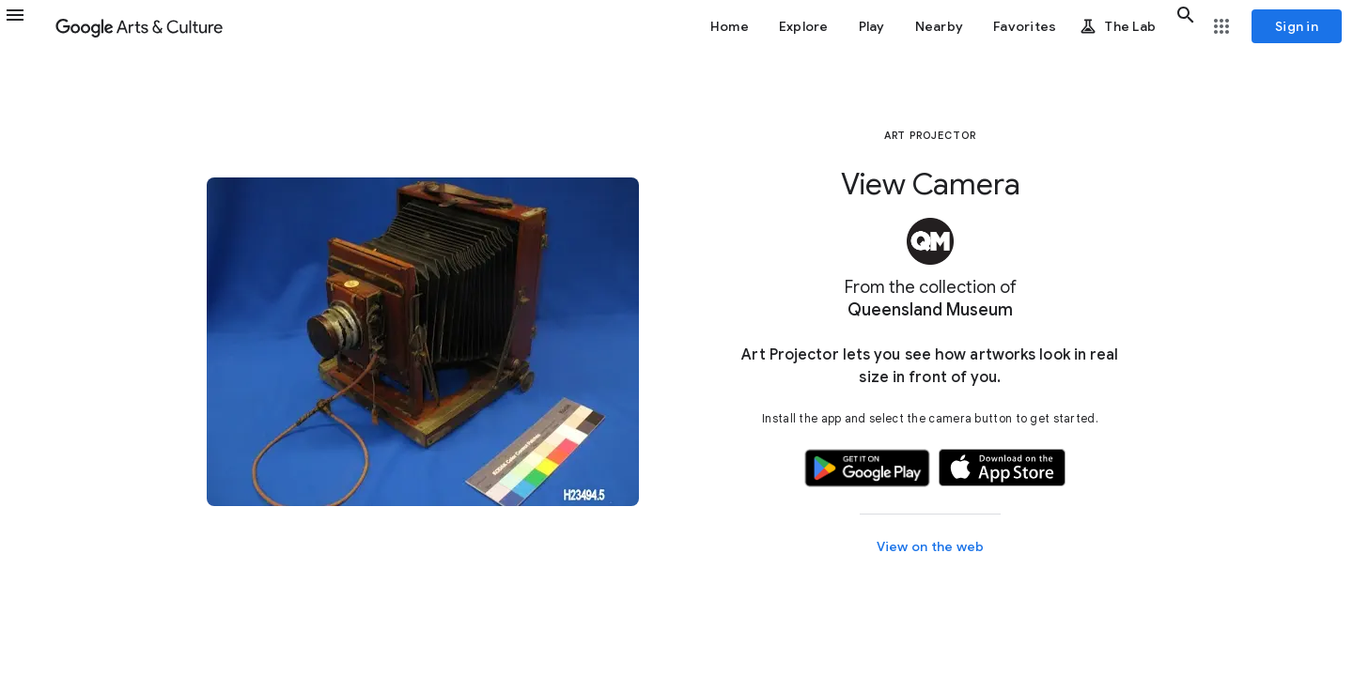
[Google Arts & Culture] (139, 26)
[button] (26, 26)
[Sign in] (1297, 26)
